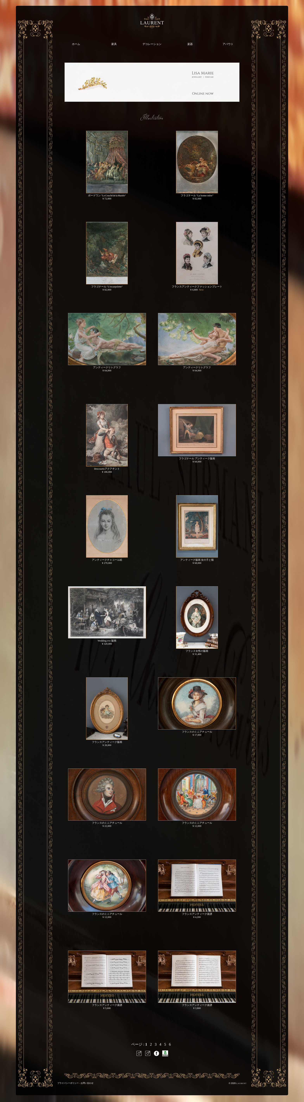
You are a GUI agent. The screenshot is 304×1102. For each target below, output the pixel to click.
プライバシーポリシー (68, 1083)
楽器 (190, 44)
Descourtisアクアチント (107, 468)
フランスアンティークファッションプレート (197, 286)
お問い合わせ (87, 1083)
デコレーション (152, 44)
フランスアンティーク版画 (107, 742)
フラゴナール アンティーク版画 (197, 458)
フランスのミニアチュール (197, 731)
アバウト (228, 44)
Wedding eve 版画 (107, 640)
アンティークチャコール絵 (107, 560)
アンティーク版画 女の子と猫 (197, 560)
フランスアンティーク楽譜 (197, 914)
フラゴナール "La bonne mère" (197, 195)
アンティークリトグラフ (107, 367)
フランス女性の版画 (197, 651)
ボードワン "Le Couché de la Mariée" (107, 195)
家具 (114, 44)
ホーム (76, 44)
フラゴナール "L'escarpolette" (107, 286)
